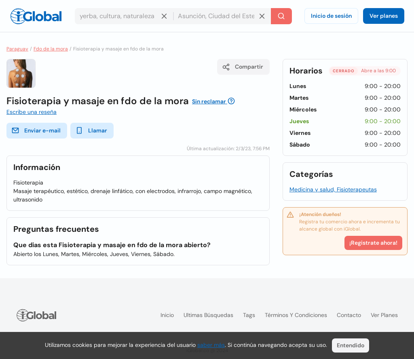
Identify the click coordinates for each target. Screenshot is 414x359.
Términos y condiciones (296, 315)
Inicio (167, 315)
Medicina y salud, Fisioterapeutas (333, 189)
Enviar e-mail (36, 130)
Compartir (242, 67)
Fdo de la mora (51, 49)
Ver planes (384, 15)
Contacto (349, 315)
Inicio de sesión (331, 15)
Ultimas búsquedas (208, 315)
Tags (249, 315)
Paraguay (17, 49)
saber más (211, 345)
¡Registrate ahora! (373, 242)
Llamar (91, 130)
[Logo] (36, 16)
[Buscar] (281, 16)
